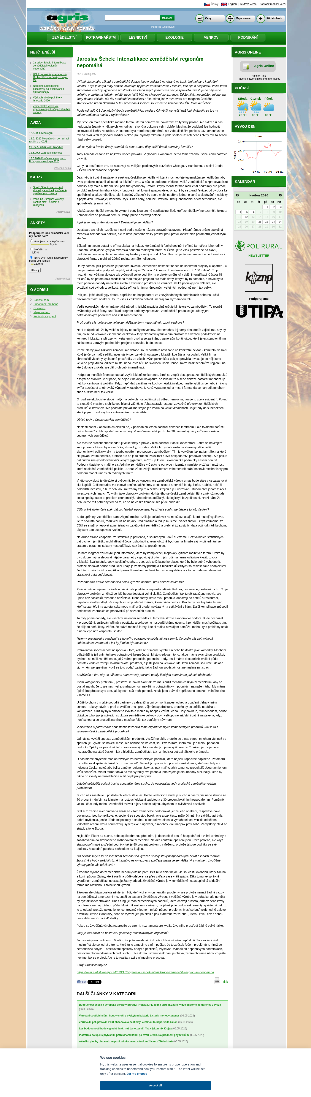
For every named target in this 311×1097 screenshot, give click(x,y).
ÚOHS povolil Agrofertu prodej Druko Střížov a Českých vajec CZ (50, 77)
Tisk (225, 981)
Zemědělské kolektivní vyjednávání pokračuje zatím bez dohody (51, 109)
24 (280, 221)
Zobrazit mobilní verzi (273, 4)
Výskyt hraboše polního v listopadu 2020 (47, 99)
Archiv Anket (63, 278)
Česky (214, 4)
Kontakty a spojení (44, 316)
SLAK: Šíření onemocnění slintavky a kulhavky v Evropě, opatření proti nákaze (50, 190)
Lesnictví (138, 37)
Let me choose (137, 1074)
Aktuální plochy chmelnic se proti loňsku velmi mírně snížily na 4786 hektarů (126, 1041)
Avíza (35, 123)
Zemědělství (64, 37)
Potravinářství (101, 37)
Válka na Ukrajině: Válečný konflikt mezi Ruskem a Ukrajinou (48, 202)
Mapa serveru (244, 18)
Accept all (155, 1085)
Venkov (211, 37)
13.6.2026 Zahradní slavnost (45, 152)
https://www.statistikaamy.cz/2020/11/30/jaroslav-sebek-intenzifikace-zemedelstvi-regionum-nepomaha (145, 972)
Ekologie (174, 37)
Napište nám (41, 300)
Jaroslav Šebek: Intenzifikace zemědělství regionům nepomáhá (49, 65)
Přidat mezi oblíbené (45, 304)
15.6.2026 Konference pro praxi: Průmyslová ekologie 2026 (47, 160)
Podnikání (248, 37)
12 (246, 216)
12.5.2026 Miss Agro (40, 132)
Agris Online (264, 66)
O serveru (39, 308)
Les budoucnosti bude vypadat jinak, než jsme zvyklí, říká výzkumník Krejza (125, 1028)
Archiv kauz (63, 211)
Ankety (37, 223)
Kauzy (36, 177)
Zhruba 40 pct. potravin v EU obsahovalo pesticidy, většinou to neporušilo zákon (128, 1022)
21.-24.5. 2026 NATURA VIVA (46, 147)
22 (266, 221)
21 (259, 221)
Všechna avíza (62, 168)
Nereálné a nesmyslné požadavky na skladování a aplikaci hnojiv (48, 88)
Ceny (208, 18)
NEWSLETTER (258, 255)
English (232, 4)
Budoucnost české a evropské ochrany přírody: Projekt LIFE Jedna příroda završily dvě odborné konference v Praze (150, 1004)
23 (273, 221)
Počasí (242, 88)
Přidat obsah (274, 18)
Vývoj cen (245, 127)
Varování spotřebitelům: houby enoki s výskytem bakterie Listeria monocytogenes (129, 1015)
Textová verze (248, 4)
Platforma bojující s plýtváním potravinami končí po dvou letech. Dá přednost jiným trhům (134, 1035)
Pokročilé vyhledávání (163, 26)
